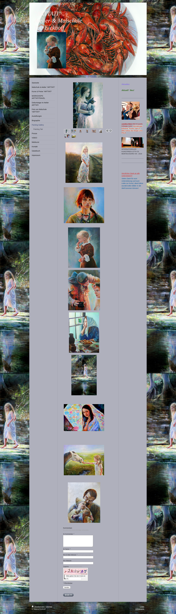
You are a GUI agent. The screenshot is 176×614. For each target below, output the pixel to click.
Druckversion (38, 607)
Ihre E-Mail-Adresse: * (77, 555)
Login (142, 607)
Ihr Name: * (67, 549)
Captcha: (72, 566)
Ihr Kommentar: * (68, 534)
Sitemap (49, 607)
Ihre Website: (67, 561)
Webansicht (139, 609)
